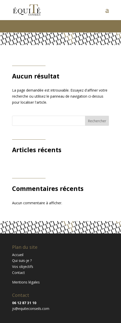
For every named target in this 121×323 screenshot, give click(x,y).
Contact (18, 272)
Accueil (17, 254)
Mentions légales (26, 282)
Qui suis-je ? (22, 260)
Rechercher (97, 120)
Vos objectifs (22, 266)
